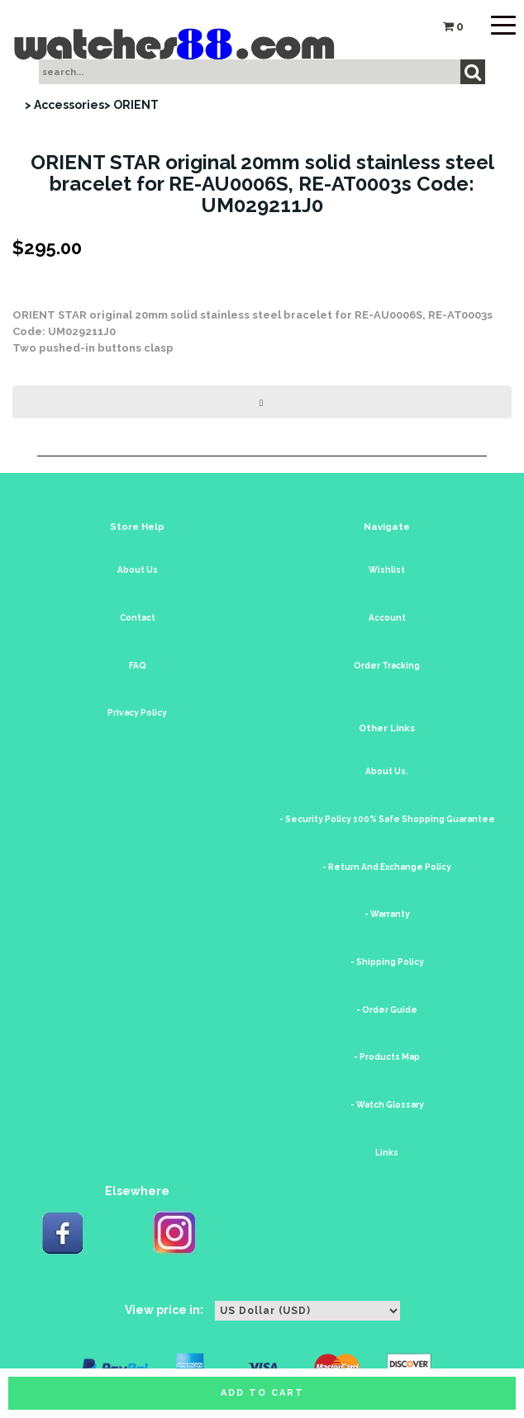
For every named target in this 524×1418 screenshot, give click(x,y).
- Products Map (387, 1056)
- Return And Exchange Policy (386, 867)
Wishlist (387, 569)
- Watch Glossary (387, 1104)
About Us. (386, 771)
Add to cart (262, 1392)
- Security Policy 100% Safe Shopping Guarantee (387, 819)
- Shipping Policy (387, 962)
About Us (137, 569)
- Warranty (387, 914)
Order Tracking (387, 665)
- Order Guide (386, 1009)
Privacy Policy (137, 712)
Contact (137, 617)
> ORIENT (131, 104)
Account (387, 617)
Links (386, 1152)
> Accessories (64, 104)
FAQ (137, 665)
